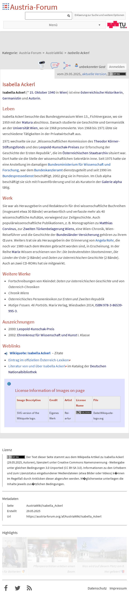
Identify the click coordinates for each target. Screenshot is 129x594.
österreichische (92, 92)
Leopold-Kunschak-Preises (59, 147)
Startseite (6, 7)
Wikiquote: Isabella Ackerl (30, 353)
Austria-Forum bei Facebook (5, 588)
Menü (53, 25)
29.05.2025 (15, 462)
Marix (16, 251)
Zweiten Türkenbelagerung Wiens (48, 228)
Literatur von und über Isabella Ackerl (36, 366)
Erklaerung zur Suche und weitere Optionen (99, 15)
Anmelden (117, 66)
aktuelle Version (94, 74)
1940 (51, 92)
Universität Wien (25, 128)
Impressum (118, 588)
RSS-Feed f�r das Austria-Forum (29, 588)
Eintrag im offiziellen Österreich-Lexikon (38, 360)
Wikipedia (83, 457)
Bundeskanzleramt (48, 170)
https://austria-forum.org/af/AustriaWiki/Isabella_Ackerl (63, 516)
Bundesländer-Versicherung (77, 234)
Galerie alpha (112, 181)
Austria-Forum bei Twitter (17, 588)
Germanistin (11, 98)
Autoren (28, 462)
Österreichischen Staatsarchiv (85, 153)
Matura (27, 122)
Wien (63, 92)
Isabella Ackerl (114, 457)
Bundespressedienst (18, 176)
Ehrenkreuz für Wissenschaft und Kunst (47, 335)
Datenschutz (97, 588)
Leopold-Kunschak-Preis (35, 329)
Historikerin (114, 92)
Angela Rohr (104, 240)
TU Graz (117, 24)
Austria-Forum (34, 7)
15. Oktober (38, 92)
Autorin (34, 98)
